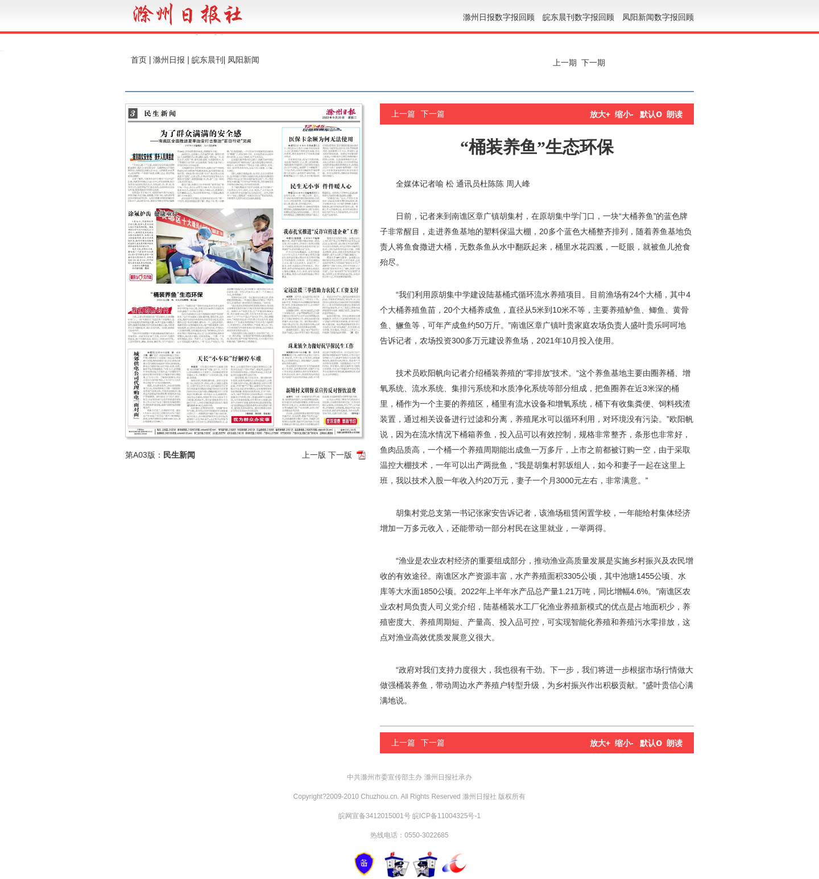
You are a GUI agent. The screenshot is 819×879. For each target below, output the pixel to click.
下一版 (340, 454)
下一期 (594, 62)
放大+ (600, 114)
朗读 (674, 114)
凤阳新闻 (243, 59)
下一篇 (433, 113)
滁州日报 (169, 59)
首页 (139, 59)
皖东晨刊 (208, 59)
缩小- (624, 114)
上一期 (564, 62)
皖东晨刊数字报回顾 (578, 17)
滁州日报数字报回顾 (499, 17)
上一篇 (403, 113)
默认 (651, 114)
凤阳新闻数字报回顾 (658, 17)
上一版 (314, 454)
